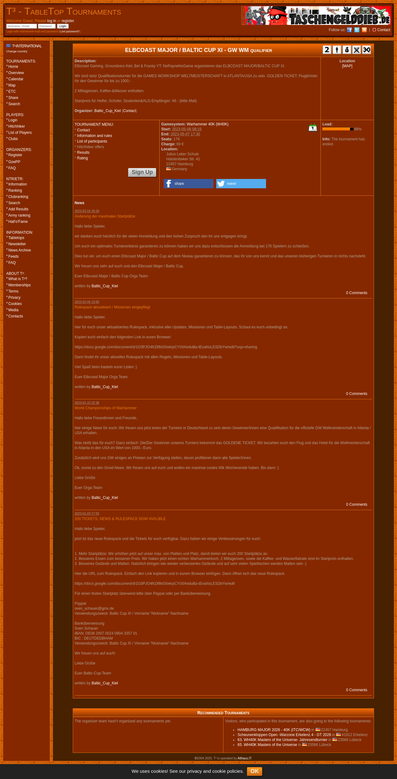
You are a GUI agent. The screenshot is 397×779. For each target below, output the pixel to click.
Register (15, 155)
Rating (82, 158)
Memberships (19, 285)
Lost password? (70, 31)
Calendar (16, 79)
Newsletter (17, 244)
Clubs (13, 139)
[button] (188, 183)
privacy (194, 771)
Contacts (15, 316)
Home (13, 66)
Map (12, 85)
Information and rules (94, 136)
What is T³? (17, 279)
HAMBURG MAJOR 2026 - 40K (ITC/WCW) (273, 730)
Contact (129, 111)
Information (17, 184)
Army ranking (19, 215)
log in (51, 21)
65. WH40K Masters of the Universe (267, 745)
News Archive (19, 250)
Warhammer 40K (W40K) (207, 124)
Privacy (14, 297)
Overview (16, 73)
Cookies (15, 304)
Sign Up (142, 172)
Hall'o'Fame (18, 221)
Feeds (13, 256)
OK (254, 771)
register (68, 21)
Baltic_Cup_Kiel (107, 111)
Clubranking (18, 197)
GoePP (14, 162)
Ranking (15, 190)
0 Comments (356, 293)
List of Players (20, 132)
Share (13, 98)
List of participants (92, 141)
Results (83, 152)
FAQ (12, 168)
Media (13, 310)
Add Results (18, 209)
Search (14, 104)
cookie (219, 771)
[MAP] (347, 66)
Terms (13, 291)
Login (12, 120)
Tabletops (16, 238)
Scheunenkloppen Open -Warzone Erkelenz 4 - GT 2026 (284, 735)
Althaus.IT (244, 758)
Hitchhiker (16, 126)
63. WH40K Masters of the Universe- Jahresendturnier (282, 740)
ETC (12, 91)
